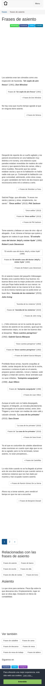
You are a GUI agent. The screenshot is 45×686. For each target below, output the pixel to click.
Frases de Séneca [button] (34, 115)
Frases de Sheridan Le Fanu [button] (30, 189)
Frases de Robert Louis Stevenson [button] (28, 268)
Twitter (31, 25)
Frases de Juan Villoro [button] (32, 395)
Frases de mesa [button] (29, 646)
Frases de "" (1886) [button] (22, 261)
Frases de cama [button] (28, 641)
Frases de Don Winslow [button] (32, 98)
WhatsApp (14, 25)
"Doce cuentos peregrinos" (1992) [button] (28, 344)
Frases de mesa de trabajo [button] (13, 652)
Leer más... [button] (28, 675)
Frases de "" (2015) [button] (24, 310)
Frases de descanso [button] (10, 646)
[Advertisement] (22, 51)
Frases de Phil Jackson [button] (32, 222)
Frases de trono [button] (32, 575)
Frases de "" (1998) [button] (25, 389)
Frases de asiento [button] (10, 563)
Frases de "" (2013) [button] (29, 216)
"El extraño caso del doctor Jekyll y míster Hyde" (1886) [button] (22, 252)
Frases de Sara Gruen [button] (32, 437)
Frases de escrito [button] (9, 569)
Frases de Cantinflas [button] (33, 460)
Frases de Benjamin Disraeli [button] (30, 501)
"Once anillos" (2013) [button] (33, 210)
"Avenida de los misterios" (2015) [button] (28, 304)
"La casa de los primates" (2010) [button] (29, 425)
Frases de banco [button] (27, 563)
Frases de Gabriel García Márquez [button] (28, 356)
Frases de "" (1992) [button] (23, 350)
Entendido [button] (22, 682)
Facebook (23, 25)
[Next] (14, 541)
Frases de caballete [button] (10, 641)
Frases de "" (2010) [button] (24, 431)
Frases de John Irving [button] (33, 316)
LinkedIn (39, 25)
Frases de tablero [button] (34, 652)
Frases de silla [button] (26, 569)
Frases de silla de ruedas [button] (12, 575)
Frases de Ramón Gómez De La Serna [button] (26, 483)
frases (4, 12)
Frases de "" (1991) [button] (24, 92)
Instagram (23, 667)
